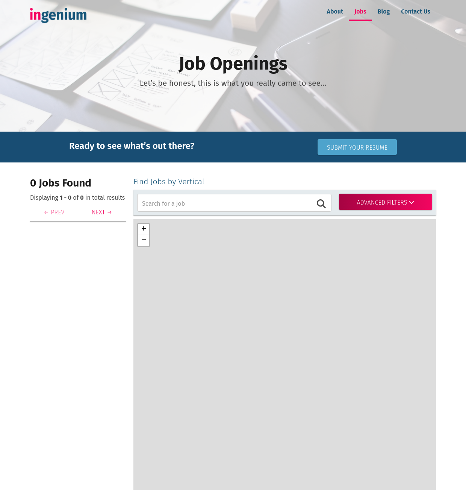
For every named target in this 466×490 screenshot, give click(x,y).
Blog (384, 11)
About (335, 11)
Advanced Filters (385, 202)
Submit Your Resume (357, 147)
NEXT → (102, 212)
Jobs (360, 11)
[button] (143, 229)
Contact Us (415, 11)
